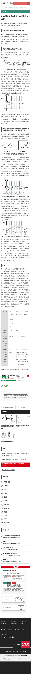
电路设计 (5, 519)
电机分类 (20, 397)
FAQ (22, 623)
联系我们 (6, 651)
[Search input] (21, 3)
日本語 (17, 629)
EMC (4, 493)
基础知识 (3, 621)
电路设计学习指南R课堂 (14, 655)
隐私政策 (12, 651)
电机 (26, 394)
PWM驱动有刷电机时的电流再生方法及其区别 (14, 464)
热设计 (4, 497)
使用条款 (18, 651)
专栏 (4, 448)
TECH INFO (4, 623)
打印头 (4, 515)
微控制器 (5, 522)
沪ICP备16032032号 (23, 658)
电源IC (4, 486)
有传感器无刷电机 (16, 394)
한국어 (23, 629)
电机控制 (9, 397)
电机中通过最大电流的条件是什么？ (22, 426)
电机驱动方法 (15, 397)
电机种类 (25, 397)
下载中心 (23, 621)
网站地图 (24, 651)
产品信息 (13, 621)
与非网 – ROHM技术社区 (7, 637)
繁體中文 (10, 629)
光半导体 (5, 508)
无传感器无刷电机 (8, 394)
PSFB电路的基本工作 (22, 407)
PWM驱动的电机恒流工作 (8, 407)
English (3, 629)
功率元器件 (5, 482)
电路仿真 (5, 501)
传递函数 (5, 505)
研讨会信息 (14, 623)
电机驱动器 (11, 395)
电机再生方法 (17, 395)
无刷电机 (23, 394)
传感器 (4, 512)
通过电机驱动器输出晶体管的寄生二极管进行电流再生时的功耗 (7, 427)
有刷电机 (6, 395)
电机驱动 (22, 395)
